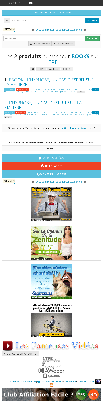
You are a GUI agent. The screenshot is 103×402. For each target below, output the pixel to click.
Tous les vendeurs (40, 43)
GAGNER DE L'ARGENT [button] (51, 174)
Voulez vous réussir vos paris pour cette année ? (59, 29)
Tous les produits (63, 43)
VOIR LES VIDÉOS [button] (51, 158)
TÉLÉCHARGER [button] (51, 166)
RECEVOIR (92, 20)
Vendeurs (53, 69)
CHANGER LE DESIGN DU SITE (20, 353)
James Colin (70, 381)
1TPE (52, 62)
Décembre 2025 (86, 381)
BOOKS (80, 56)
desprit (84, 128)
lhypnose (75, 128)
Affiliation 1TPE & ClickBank (23, 381)
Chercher (92, 38)
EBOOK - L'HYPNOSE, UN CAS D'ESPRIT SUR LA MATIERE (49, 82)
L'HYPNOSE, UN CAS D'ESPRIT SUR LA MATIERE (43, 105)
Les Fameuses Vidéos (49, 381)
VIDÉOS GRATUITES (17, 3)
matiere (65, 128)
